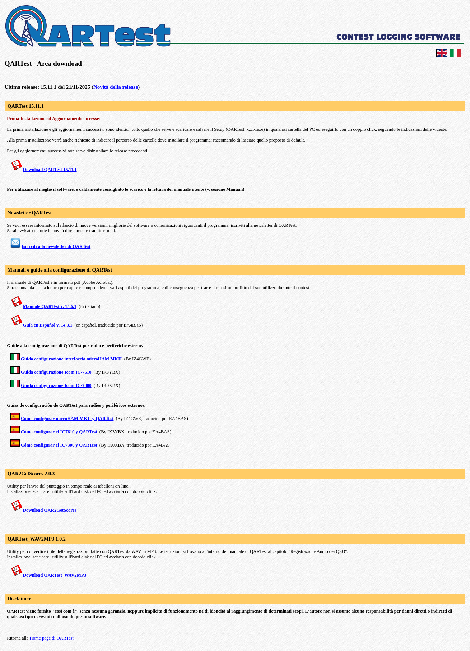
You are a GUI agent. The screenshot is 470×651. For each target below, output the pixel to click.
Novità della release (115, 87)
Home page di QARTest (51, 638)
